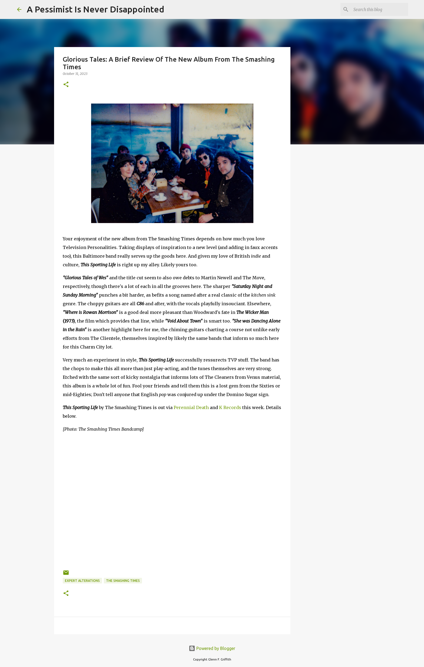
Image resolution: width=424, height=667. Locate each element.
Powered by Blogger (212, 648)
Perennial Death (191, 407)
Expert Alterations (82, 580)
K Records (230, 407)
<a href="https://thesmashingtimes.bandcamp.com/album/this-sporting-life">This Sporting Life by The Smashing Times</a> (172, 546)
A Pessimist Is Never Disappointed (95, 9)
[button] (66, 84)
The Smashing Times (123, 580)
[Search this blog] (379, 9)
